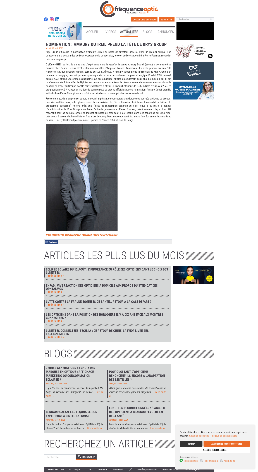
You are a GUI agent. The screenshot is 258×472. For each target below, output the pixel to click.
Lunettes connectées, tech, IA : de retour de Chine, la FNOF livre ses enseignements (97, 332)
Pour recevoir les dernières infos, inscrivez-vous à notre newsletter (81, 234)
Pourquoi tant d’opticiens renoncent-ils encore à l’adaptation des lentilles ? (137, 375)
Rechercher (86, 456)
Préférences (211, 460)
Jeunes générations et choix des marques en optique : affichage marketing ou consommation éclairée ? (70, 373)
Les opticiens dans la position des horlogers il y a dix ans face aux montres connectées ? (104, 316)
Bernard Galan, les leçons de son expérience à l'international (71, 414)
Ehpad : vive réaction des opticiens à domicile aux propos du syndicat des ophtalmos (102, 287)
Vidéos (111, 32)
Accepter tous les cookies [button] (214, 450)
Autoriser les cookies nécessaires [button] (226, 443)
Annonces (165, 32)
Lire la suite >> (55, 275)
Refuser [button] (191, 443)
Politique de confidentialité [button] (224, 435)
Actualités (129, 32)
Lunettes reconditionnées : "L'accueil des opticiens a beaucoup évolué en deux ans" (137, 412)
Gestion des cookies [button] (199, 435)
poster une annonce (144, 19)
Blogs (147, 32)
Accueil (92, 32)
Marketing (229, 460)
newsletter (167, 19)
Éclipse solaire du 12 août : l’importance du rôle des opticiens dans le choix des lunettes (107, 271)
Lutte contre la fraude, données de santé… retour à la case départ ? (98, 301)
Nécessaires (190, 460)
